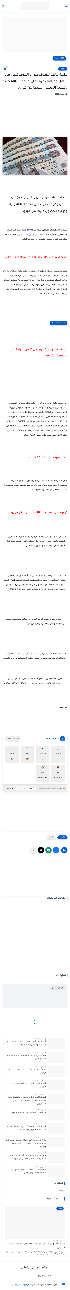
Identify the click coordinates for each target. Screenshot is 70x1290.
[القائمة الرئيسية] (65, 6)
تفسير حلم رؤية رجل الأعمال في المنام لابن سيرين (28, 1085)
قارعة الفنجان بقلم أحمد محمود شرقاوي (29, 1113)
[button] (56, 850)
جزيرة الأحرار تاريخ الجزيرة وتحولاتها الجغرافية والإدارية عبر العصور (36, 1246)
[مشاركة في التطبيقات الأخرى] (33, 850)
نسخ (32, 788)
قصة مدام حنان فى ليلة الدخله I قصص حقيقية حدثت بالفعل (26, 1057)
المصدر (63, 707)
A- (18, 788)
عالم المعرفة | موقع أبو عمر (24, 1285)
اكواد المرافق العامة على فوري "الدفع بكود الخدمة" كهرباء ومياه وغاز (28, 1171)
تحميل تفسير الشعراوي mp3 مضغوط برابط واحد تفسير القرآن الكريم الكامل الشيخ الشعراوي (27, 1100)
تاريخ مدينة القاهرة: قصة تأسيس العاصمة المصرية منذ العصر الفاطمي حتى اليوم (28, 1157)
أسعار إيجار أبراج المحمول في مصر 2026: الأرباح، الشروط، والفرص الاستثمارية (25, 1043)
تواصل (10, 788)
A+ (24, 788)
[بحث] (4, 6)
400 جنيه (26, 230)
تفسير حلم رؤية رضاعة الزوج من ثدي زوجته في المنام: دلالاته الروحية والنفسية (26, 1128)
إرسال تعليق (57, 988)
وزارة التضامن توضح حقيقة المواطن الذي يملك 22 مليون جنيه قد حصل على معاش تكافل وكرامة (26, 1143)
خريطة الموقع (43, 1276)
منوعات (63, 69)
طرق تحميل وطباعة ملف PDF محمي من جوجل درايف (26, 1071)
